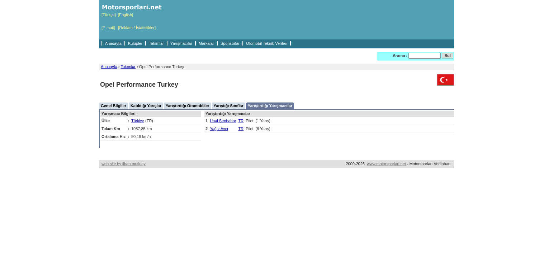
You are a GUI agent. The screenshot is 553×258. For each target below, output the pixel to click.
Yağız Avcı (219, 128)
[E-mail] (108, 27)
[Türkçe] (108, 15)
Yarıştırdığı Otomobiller (187, 106)
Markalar (206, 43)
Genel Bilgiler (113, 106)
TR (241, 121)
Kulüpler (135, 43)
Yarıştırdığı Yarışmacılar (270, 106)
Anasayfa (113, 43)
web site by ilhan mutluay (123, 164)
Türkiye (137, 121)
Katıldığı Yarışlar (146, 106)
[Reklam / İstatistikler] (137, 27)
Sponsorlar (230, 43)
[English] (125, 15)
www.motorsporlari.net (386, 164)
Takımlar (156, 43)
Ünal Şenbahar (223, 121)
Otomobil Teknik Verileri (266, 43)
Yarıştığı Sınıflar (229, 106)
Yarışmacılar (181, 43)
